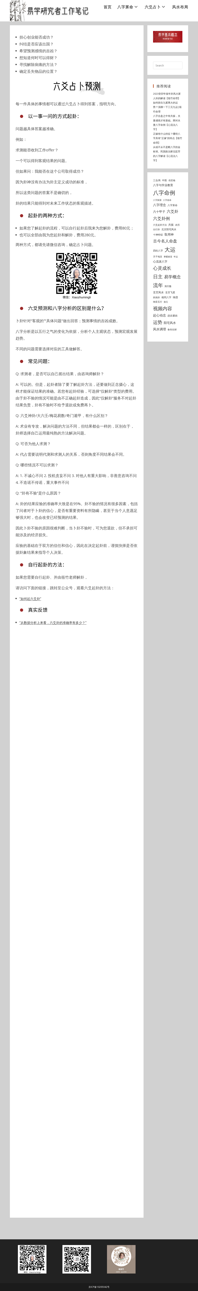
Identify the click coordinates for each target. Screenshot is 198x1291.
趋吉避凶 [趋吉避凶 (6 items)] (172, 333)
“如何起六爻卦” (32, 616)
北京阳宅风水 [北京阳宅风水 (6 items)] (168, 247)
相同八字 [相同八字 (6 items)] (166, 315)
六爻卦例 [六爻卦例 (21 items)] (161, 236)
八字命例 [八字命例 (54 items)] (164, 210)
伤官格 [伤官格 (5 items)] (171, 198)
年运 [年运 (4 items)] (176, 274)
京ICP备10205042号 (99, 1287)
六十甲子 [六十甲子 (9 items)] (159, 229)
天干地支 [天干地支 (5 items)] (157, 274)
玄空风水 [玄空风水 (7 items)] (158, 310)
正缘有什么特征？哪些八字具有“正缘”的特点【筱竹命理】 (167, 156)
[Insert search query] (167, 83)
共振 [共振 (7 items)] (171, 242)
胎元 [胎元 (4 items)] (166, 319)
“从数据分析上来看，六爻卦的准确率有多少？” (58, 640)
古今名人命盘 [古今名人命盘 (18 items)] (165, 258)
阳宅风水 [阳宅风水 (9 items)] (170, 341)
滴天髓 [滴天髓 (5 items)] (167, 304)
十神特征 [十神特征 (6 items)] (158, 252)
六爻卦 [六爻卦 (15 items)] (172, 229)
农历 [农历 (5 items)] (177, 242)
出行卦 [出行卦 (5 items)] (156, 247)
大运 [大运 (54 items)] (170, 267)
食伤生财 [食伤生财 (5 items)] (172, 347)
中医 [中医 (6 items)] (164, 198)
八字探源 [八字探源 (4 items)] (157, 218)
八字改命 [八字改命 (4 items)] (167, 218)
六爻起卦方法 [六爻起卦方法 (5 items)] (160, 242)
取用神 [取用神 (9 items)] (169, 252)
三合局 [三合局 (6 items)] (156, 198)
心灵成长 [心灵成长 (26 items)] (162, 286)
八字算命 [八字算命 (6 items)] (172, 223)
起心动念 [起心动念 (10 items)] (159, 333)
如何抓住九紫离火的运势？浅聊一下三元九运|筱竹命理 (167, 125)
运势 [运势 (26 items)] (157, 340)
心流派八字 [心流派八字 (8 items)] (160, 279)
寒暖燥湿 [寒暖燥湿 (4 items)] (168, 274)
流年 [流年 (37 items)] (158, 303)
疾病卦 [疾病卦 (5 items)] (156, 315)
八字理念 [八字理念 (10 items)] (159, 223)
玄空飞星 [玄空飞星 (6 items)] (170, 310)
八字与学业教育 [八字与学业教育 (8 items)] (163, 203)
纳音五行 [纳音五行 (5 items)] (157, 319)
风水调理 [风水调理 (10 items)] (159, 347)
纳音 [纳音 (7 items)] (175, 315)
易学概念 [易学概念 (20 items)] (172, 294)
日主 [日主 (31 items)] (158, 294)
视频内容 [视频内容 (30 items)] (162, 326)
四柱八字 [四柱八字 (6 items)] (158, 268)
